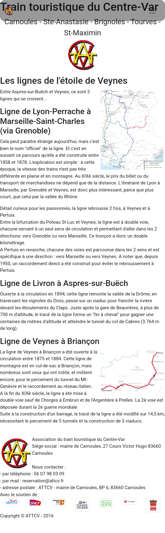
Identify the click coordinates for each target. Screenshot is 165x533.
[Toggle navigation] (152, 11)
